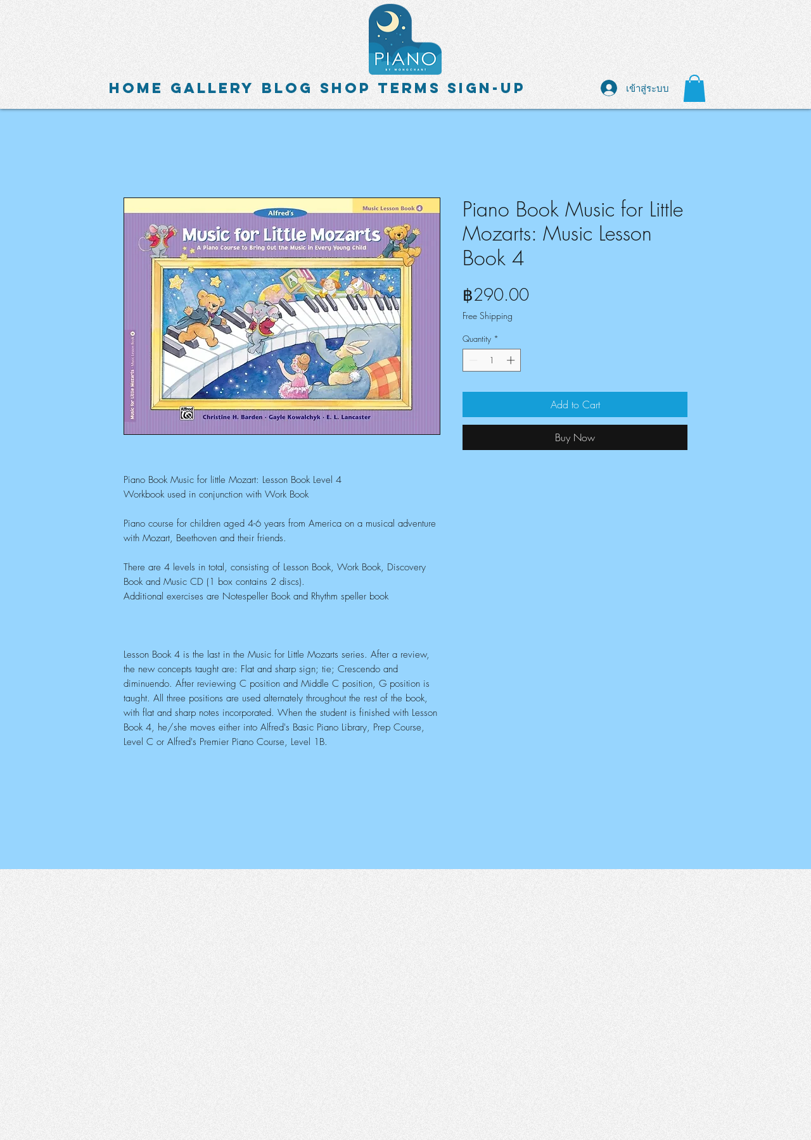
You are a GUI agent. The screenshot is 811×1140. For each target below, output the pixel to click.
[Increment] (512, 360)
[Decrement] (472, 360)
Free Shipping (488, 315)
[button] (694, 88)
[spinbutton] (492, 360)
